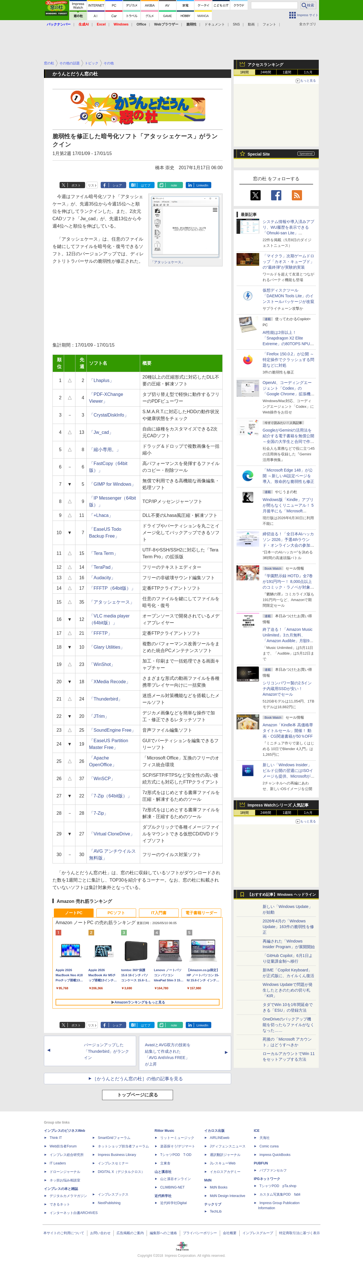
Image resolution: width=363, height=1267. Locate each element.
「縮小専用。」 (105, 449)
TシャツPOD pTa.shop (277, 1186)
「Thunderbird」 (106, 699)
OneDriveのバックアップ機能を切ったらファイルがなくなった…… (288, 1025)
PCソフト (116, 913)
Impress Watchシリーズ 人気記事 (278, 805)
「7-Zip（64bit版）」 (110, 795)
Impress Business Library (117, 1155)
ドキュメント (214, 24)
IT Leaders (58, 1163)
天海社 (264, 1138)
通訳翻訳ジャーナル (225, 1155)
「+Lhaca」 (101, 515)
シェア (117, 185)
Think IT (56, 1138)
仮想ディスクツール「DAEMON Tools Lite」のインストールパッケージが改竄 (288, 296)
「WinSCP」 (102, 778)
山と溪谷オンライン (175, 1179)
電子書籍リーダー (201, 913)
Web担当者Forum (63, 1146)
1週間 (287, 72)
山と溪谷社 (163, 1172)
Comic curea (268, 1146)
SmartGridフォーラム (114, 1138)
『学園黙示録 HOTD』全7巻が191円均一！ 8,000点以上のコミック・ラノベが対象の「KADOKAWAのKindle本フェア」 (288, 587)
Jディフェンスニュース (228, 1146)
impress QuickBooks (274, 1155)
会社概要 (230, 1233)
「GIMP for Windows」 (112, 484)
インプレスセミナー (113, 1163)
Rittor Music (164, 1131)
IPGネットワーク (267, 1179)
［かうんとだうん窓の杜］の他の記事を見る (137, 1078)
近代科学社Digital (173, 1203)
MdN (208, 1180)
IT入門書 (158, 913)
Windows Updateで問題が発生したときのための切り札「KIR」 (288, 990)
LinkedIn (202, 185)
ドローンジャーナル (65, 1172)
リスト (92, 185)
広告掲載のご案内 (130, 1233)
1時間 (244, 72)
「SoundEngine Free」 (112, 730)
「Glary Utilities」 (107, 647)
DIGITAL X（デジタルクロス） (121, 1172)
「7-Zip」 (98, 813)
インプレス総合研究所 (67, 1155)
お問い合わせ (100, 1233)
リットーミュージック (177, 1138)
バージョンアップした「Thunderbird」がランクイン (106, 1051)
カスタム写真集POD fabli (279, 1194)
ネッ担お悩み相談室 (65, 1180)
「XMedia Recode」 (109, 681)
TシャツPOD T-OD (175, 1155)
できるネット (60, 1204)
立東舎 (165, 1163)
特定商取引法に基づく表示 (299, 1233)
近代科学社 (163, 1196)
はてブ (145, 185)
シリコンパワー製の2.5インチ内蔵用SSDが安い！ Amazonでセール (287, 689)
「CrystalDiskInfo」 (109, 415)
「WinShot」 (102, 664)
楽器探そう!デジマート (177, 1146)
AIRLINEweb (219, 1138)
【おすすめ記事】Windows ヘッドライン (282, 895)
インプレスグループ (257, 1233)
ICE (256, 1131)
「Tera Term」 (103, 553)
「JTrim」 (99, 716)
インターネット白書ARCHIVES (74, 1213)
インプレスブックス (113, 1194)
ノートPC (73, 913)
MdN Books (218, 1187)
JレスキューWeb (222, 1163)
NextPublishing (109, 1203)
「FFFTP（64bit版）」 (112, 588)
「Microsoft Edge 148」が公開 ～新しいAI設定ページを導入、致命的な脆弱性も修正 (288, 476)
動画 (251, 24)
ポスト (76, 185)
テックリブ (212, 1204)
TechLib (215, 1211)
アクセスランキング (265, 64)
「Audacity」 (102, 577)
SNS (236, 24)
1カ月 (308, 72)
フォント (269, 24)
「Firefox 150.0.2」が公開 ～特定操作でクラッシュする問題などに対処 (288, 360)
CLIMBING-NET (172, 1187)
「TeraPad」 (102, 567)
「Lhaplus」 (101, 380)
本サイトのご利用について (63, 1233)
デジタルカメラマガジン (68, 1196)
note (174, 185)
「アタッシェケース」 (168, 262)
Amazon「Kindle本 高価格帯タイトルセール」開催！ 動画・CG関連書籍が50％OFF (288, 730)
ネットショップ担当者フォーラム (123, 1146)
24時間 (265, 72)
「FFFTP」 (100, 633)
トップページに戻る (137, 1094)
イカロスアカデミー (225, 1172)
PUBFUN (261, 1163)
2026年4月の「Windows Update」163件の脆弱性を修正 (288, 927)
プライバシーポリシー (200, 1233)
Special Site (259, 154)
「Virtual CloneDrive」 (112, 833)
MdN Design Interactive (227, 1196)
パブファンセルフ (273, 1170)
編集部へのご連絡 (163, 1233)
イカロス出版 (214, 1131)
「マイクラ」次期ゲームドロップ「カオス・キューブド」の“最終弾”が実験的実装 (288, 261)
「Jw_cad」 (101, 432)
